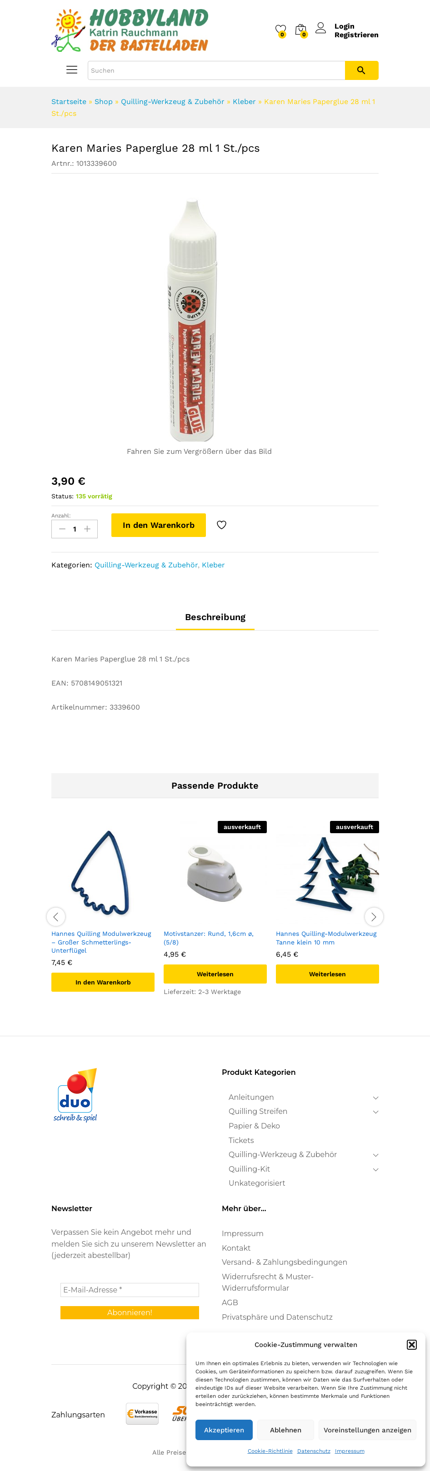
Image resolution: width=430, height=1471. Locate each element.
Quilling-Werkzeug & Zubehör (173, 101)
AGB (230, 1302)
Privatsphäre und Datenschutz (277, 1317)
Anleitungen (251, 1097)
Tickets (241, 1140)
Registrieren (357, 34)
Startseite (68, 101)
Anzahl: (61, 515)
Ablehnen (285, 1430)
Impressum (350, 1451)
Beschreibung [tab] (215, 616)
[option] (103, 913)
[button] (411, 1344)
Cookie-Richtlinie (270, 1451)
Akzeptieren (224, 1430)
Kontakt (236, 1248)
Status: (62, 496)
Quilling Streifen (258, 1111)
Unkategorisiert (257, 1183)
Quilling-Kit (249, 1169)
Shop (104, 101)
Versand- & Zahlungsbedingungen (284, 1262)
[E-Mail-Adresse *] (129, 1290)
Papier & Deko (254, 1126)
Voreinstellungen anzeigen (367, 1430)
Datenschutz (313, 1451)
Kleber (244, 101)
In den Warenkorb (159, 525)
